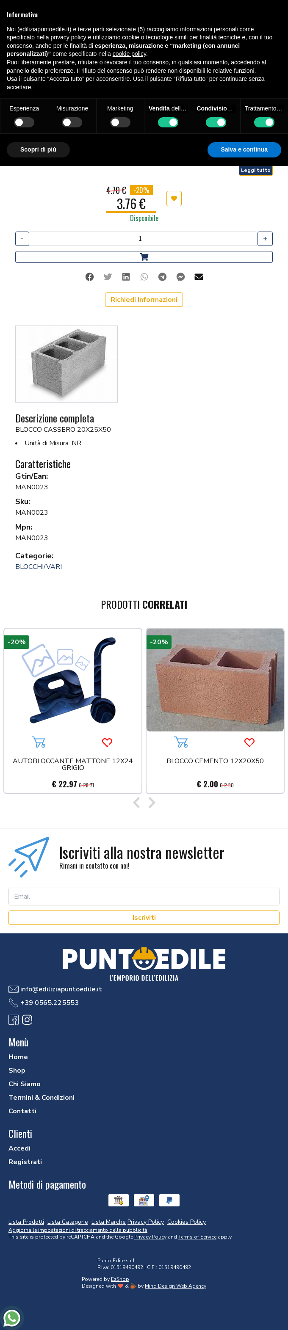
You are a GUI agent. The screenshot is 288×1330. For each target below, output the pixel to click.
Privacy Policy (150, 1236)
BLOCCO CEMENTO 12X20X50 (215, 762)
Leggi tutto (256, 170)
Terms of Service (197, 1236)
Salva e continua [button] (244, 149)
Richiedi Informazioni (144, 299)
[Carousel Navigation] (144, 803)
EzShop (120, 1279)
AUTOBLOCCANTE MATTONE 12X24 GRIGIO (73, 765)
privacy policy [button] (68, 37)
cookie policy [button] (129, 53)
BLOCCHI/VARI (38, 566)
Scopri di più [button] (38, 149)
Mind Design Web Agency (175, 1286)
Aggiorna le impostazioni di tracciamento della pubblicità (77, 1230)
